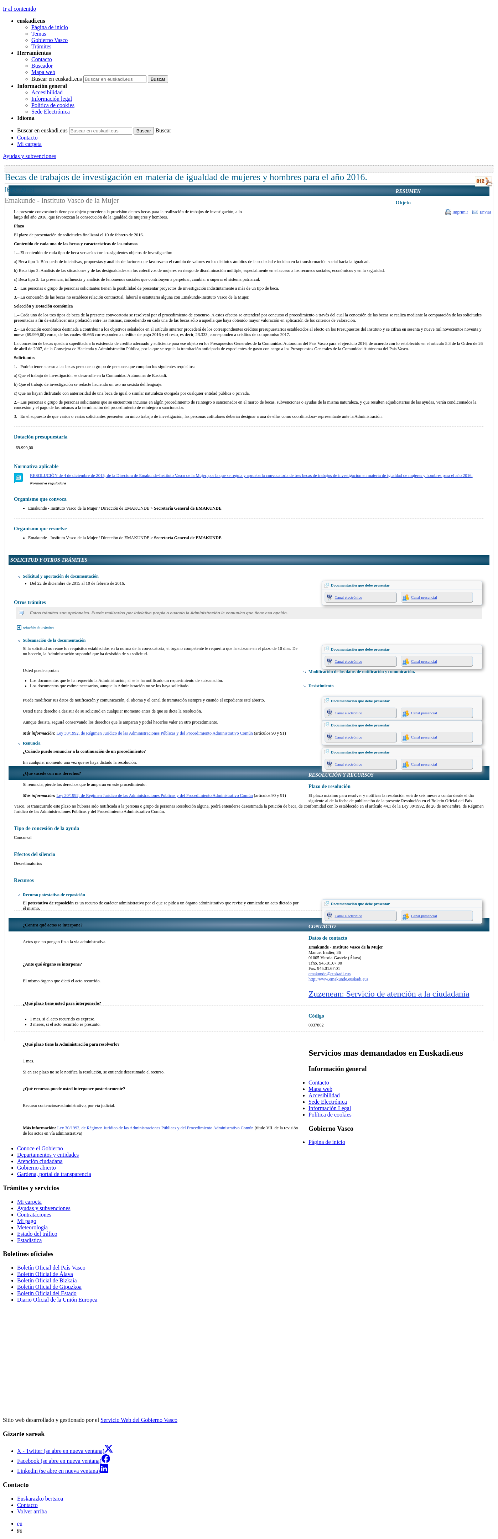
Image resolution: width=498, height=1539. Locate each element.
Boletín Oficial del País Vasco (51, 1268)
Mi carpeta (29, 144)
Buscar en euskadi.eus (56, 79)
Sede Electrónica (50, 112)
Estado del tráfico (37, 1234)
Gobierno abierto (36, 1168)
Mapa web (43, 72)
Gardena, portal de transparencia (54, 1174)
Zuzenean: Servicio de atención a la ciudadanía (389, 993)
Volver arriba (32, 1511)
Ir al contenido (19, 9)
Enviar (485, 212)
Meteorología (32, 1227)
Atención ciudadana (40, 1161)
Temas (38, 34)
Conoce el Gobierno (40, 1148)
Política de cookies (52, 105)
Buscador (42, 66)
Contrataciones (34, 1215)
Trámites (41, 46)
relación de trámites (38, 627)
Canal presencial (424, 597)
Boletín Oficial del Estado (47, 1293)
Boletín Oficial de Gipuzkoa (49, 1287)
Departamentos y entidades (48, 1155)
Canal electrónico (348, 597)
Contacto (41, 59)
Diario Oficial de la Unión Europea (57, 1300)
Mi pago (26, 1221)
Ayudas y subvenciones (29, 156)
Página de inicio (49, 27)
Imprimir (460, 212)
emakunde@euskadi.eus (329, 973)
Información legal (51, 99)
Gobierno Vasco (49, 40)
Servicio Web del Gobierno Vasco (138, 1420)
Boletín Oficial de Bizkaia (47, 1280)
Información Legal (329, 1108)
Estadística (29, 1240)
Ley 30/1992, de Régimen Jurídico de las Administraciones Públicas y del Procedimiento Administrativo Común (155, 733)
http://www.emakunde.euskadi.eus (338, 979)
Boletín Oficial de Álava (45, 1274)
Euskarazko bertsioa (40, 1499)
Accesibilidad (47, 92)
